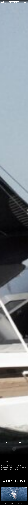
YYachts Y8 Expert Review (14, 461)
